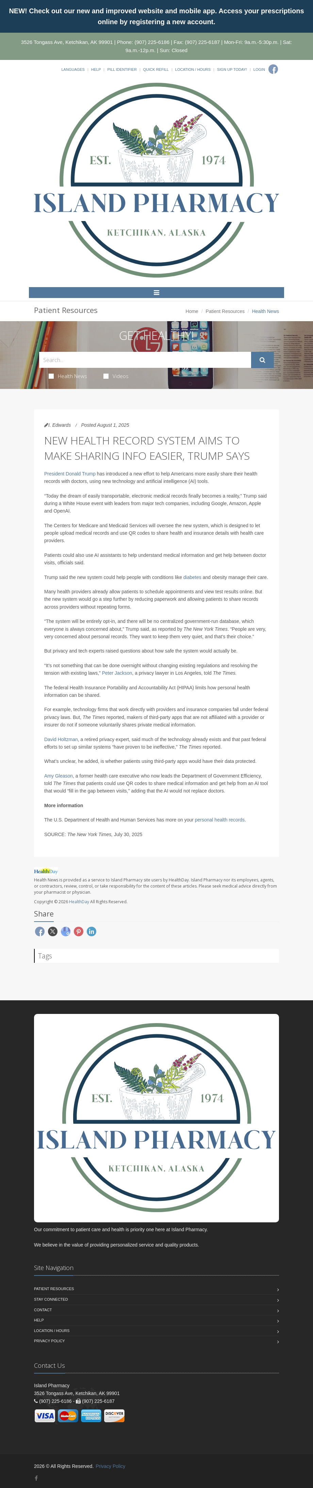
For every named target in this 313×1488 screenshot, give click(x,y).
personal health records (220, 820)
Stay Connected (51, 1299)
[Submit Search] (262, 360)
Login (259, 69)
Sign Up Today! (232, 69)
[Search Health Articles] (145, 360)
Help (96, 69)
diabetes (192, 577)
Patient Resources (225, 311)
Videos (116, 376)
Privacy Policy (49, 1341)
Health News (68, 376)
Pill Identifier (121, 69)
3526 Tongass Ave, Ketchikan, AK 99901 (67, 42)
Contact (43, 1310)
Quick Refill (156, 69)
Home (192, 311)
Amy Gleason (58, 776)
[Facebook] (273, 69)
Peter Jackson (117, 673)
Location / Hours (193, 69)
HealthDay (79, 902)
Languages (72, 69)
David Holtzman (61, 739)
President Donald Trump (70, 473)
